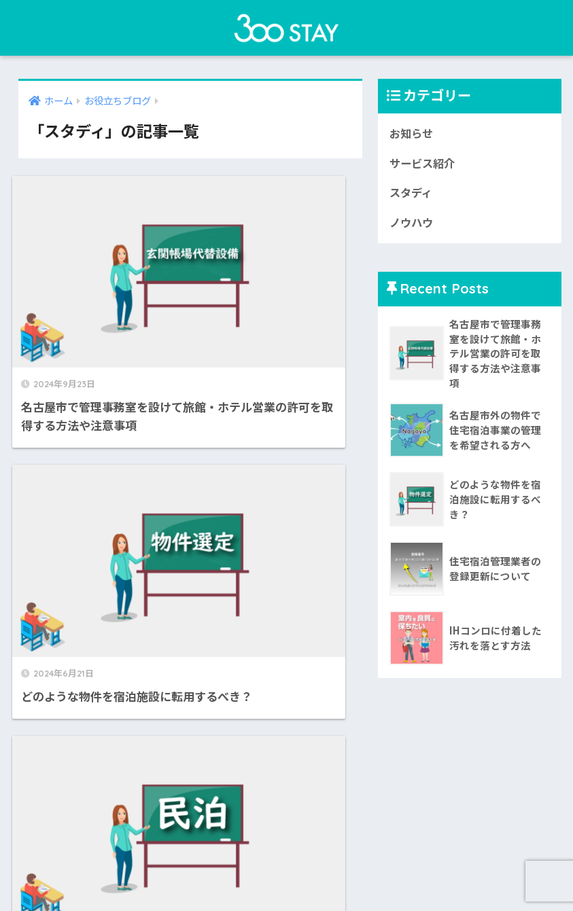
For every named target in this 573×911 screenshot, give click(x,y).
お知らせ (412, 134)
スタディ (412, 194)
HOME (286, 856)
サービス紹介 (424, 164)
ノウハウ (412, 225)
